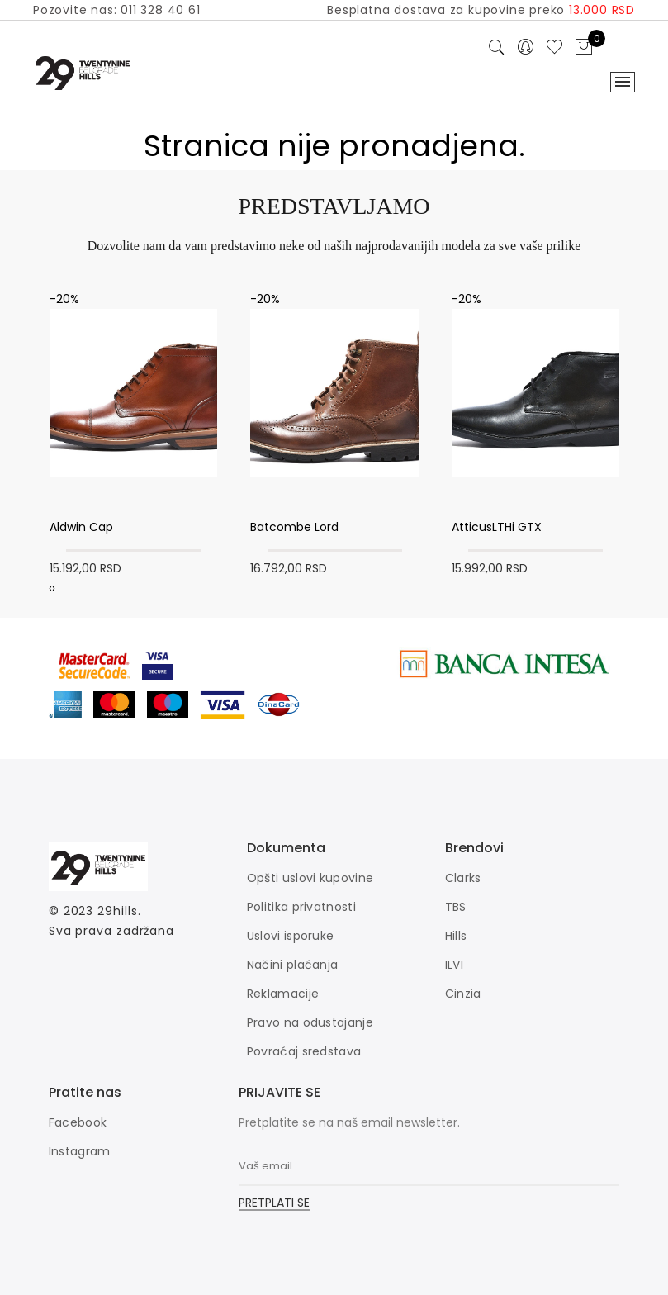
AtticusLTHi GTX (497, 527)
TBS (456, 907)
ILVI (454, 964)
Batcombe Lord (294, 527)
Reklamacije (283, 993)
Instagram (80, 1151)
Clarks (463, 878)
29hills (117, 911)
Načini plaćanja (293, 964)
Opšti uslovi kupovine (310, 878)
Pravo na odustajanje (310, 1022)
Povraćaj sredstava (304, 1051)
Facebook (78, 1122)
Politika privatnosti (301, 907)
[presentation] (50, 588)
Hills (456, 935)
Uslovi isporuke (290, 935)
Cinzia (463, 993)
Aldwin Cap (81, 527)
